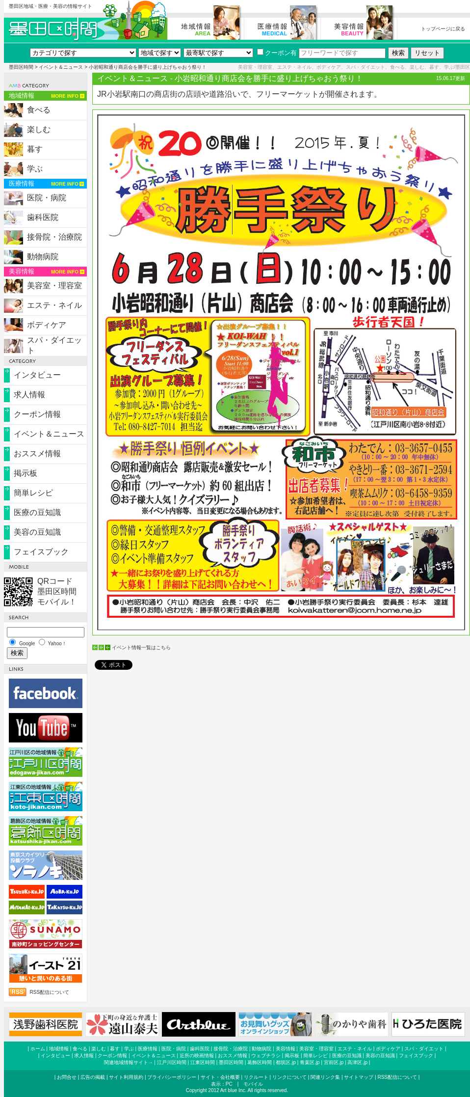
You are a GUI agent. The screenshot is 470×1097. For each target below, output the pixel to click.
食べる (39, 110)
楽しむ (39, 129)
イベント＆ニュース (61, 67)
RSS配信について (50, 992)
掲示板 (25, 473)
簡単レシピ (33, 493)
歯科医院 (42, 217)
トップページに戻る (443, 28)
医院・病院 (46, 197)
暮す (35, 149)
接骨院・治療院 (54, 237)
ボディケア (46, 325)
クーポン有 (277, 52)
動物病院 (42, 256)
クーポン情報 (37, 414)
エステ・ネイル (54, 305)
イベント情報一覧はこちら (141, 647)
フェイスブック (41, 552)
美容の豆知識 (37, 532)
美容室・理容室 (54, 285)
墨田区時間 (21, 67)
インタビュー (37, 375)
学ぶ (35, 169)
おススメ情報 (37, 453)
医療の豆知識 (37, 512)
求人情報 (29, 394)
